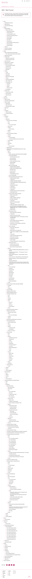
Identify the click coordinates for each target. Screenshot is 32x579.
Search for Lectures (9, 571)
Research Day (7, 540)
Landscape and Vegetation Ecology (12, 459)
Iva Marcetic (11, 268)
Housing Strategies (9, 45)
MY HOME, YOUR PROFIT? (14, 199)
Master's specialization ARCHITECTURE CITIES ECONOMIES (18, 154)
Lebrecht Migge (9, 38)
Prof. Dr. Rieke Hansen (12, 391)
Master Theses (11, 353)
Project (10, 490)
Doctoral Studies (10, 140)
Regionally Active (7, 24)
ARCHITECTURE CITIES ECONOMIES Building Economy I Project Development (16, 149)
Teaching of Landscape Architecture (12, 35)
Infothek (5, 543)
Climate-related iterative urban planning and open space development (18, 495)
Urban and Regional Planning (10, 553)
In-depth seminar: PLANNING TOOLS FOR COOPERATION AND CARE (19, 232)
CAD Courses (8, 73)
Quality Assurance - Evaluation (9, 62)
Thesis (10, 501)
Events (9, 141)
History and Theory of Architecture (12, 120)
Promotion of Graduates (8, 48)
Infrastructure (10, 469)
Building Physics (9, 147)
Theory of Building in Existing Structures (13, 42)
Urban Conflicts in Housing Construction (16, 246)
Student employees (12, 448)
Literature (10, 360)
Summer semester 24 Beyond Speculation (15, 193)
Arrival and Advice (8, 93)
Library (9, 572)
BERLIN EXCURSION (13, 159)
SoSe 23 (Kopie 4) (11, 306)
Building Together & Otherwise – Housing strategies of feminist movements (18, 255)
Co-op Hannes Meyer (12, 137)
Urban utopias (12, 411)
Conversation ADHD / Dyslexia (10, 106)
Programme (9, 288)
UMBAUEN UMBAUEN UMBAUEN (15, 166)
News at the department (11, 476)
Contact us (9, 422)
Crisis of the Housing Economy (14, 245)
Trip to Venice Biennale (13, 224)
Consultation (11, 358)
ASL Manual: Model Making (10, 79)
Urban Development (7, 371)
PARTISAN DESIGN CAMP (14, 185)
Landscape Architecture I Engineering (13, 427)
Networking (9, 418)
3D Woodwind (11, 343)
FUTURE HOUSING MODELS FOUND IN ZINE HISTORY (18, 182)
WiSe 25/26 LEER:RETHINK (13, 165)
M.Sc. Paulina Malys (12, 445)
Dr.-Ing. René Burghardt (12, 442)
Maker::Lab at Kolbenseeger (10, 76)
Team (9, 123)
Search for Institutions (4, 573)
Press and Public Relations (8, 556)
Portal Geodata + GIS (9, 82)
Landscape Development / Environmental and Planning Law (15, 432)
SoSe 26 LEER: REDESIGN (13, 155)
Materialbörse (8, 75)
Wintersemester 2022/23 (12, 242)
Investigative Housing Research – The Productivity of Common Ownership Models (18, 253)
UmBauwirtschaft (12, 209)
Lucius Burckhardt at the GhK (11, 34)
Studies (5, 51)
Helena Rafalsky (11, 272)
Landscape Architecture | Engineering (12, 425)
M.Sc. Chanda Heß (11, 397)
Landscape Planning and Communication (13, 434)
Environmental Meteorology (11, 473)
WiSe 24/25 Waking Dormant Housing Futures (16, 176)
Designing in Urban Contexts (11, 310)
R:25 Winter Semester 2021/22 (11, 539)
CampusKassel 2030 (12, 327)
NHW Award (7, 69)
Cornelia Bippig (11, 446)
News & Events (10, 126)
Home (7, 117)
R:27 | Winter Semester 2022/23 (11, 536)
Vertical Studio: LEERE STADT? (14, 227)
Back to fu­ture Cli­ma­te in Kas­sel (14, 498)
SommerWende (11, 329)
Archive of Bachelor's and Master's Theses (15, 402)
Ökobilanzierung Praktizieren (14, 238)
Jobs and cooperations (12, 509)
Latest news (9, 428)
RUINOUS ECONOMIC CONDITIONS (15, 197)
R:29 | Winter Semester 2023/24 (11, 533)
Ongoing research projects (13, 405)
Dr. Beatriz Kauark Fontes (12, 394)
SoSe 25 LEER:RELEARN (12, 175)
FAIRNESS (10, 505)
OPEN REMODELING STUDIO (14, 173)
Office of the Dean (7, 99)
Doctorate (6, 46)
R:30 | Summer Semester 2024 (11, 532)
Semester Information (8, 546)
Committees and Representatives (9, 100)
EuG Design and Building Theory (11, 293)
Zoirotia (10, 340)
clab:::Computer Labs (9, 80)
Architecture (6, 116)
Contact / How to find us (11, 330)
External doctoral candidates (13, 449)
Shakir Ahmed (11, 482)
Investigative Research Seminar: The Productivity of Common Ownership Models (19, 217)
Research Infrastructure (8, 49)
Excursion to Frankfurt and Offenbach (15, 489)
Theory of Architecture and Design (12, 133)
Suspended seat (11, 339)
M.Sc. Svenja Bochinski (12, 441)
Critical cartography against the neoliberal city (17, 220)
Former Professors (7, 519)
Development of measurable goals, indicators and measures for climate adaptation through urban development (18, 507)
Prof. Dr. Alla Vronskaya (12, 124)
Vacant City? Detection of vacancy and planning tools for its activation (18, 259)
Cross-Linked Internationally (9, 25)
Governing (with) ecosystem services (14, 455)
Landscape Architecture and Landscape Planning (12, 380)
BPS (5, 109)
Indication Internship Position (10, 59)
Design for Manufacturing (13, 347)
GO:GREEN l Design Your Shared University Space (17, 190)
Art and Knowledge (9, 289)
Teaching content (10, 398)
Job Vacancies (4, 575)
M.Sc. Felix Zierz (11, 395)
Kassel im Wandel (12, 239)
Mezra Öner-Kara (11, 279)
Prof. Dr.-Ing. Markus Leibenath (13, 438)
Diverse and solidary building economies (16, 235)
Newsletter (6, 547)
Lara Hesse (10, 276)
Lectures (10, 357)
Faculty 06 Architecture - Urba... (8, 6)
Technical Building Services (11, 320)
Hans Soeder (9, 39)
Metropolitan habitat (13, 408)
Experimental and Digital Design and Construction (14, 319)
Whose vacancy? (12, 172)
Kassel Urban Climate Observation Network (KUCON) (16, 504)
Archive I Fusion (8, 523)
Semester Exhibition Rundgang (9, 525)
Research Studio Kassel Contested (15, 215)
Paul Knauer (11, 275)
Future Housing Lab (10, 364)
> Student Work (12, 179)
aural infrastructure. (13, 158)
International (6, 107)
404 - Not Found (15, 6)
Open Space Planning (11, 387)
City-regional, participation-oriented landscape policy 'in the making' (19, 452)
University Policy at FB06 (9, 92)
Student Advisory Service (8, 55)
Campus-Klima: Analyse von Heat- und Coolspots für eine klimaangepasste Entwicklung (18, 493)
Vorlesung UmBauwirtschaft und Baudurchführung (17, 241)
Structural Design (9, 332)
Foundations (6, 110)
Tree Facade (11, 346)
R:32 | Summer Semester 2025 (11, 529)
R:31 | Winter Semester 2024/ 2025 (12, 530)
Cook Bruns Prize (8, 66)
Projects (9, 361)
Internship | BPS (7, 56)
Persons (7, 515)
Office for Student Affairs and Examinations (11, 52)
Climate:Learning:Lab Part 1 (14, 499)
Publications (10, 143)
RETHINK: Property (13, 169)
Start (8, 475)
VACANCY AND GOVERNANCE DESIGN (15, 168)
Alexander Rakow (11, 269)
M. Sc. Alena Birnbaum (12, 439)
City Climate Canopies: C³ (12, 344)
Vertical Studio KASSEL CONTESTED (15, 212)
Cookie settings (4, 577)
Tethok (10, 350)
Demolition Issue (9, 41)
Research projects (10, 468)
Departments (8, 119)
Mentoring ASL (8, 103)
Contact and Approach (7, 560)
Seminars (10, 354)
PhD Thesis (10, 510)
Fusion (6, 522)
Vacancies (6, 549)
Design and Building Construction (12, 292)
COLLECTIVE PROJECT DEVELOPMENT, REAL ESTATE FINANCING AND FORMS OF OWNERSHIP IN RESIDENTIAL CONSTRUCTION (18, 207)
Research (5, 27)
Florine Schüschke (11, 278)
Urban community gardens (14, 414)
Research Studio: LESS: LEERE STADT (15, 230)
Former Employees (11, 465)
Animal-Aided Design (13, 412)
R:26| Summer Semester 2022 (11, 537)
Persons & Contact (9, 87)
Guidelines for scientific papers (13, 401)
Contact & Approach (9, 370)
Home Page (8, 83)
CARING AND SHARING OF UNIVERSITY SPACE (17, 204)
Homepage (9, 285)
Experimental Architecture (10, 31)
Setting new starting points (13, 260)
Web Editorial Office (7, 557)
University (3, 6)
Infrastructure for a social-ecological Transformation (17, 223)
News (9, 296)
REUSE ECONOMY (12, 162)
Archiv (9, 300)
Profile (4, 21)
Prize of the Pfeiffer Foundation (10, 65)
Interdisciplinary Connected (9, 22)
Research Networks (7, 28)
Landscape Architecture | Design (11, 424)
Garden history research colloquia (14, 421)
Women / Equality (7, 102)
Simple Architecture (10, 32)
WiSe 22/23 (10, 302)
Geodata (8, 86)
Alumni (6, 96)
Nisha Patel (10, 483)
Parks (11, 415)
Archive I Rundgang (8, 526)
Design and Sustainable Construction (12, 309)
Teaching (9, 127)
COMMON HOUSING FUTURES (14, 178)
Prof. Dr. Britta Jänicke (12, 479)
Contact (9, 282)
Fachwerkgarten (8, 89)
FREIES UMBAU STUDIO (13, 192)
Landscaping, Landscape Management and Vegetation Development (17, 431)
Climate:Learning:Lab (12, 486)
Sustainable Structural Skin (13, 337)
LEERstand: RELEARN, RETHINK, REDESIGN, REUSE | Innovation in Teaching (18, 250)
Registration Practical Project (10, 58)
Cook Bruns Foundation (9, 113)
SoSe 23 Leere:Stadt (12, 226)
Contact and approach (4, 571)
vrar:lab (7, 72)
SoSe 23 (10, 303)
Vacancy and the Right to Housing (15, 161)
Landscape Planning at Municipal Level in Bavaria (16, 456)
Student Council (7, 90)
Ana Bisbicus (11, 271)
